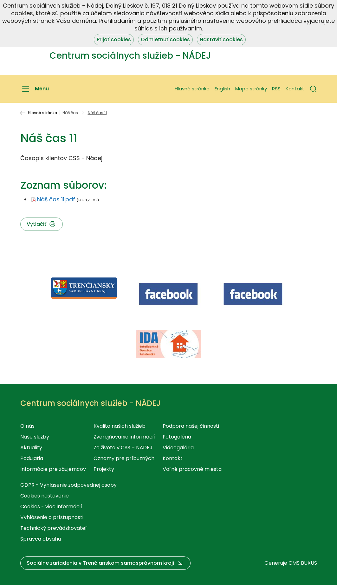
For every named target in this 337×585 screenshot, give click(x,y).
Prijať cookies (114, 39)
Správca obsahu (40, 539)
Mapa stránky (251, 88)
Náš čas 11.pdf (57, 199)
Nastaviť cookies (221, 39)
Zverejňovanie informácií (124, 436)
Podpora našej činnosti (191, 426)
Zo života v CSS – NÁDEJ (123, 447)
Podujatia (31, 458)
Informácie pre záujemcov (53, 469)
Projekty (104, 469)
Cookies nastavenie (44, 495)
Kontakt (295, 88)
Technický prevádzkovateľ (53, 528)
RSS (276, 88)
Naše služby (34, 436)
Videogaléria (178, 447)
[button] (313, 89)
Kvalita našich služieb (120, 426)
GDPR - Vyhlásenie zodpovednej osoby (68, 485)
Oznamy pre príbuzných (124, 458)
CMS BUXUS (302, 563)
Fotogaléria (177, 436)
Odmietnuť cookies (165, 39)
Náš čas (70, 112)
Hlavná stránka (192, 88)
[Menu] (34, 89)
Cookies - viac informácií (51, 506)
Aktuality (31, 447)
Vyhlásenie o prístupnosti (51, 517)
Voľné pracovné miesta (192, 469)
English (222, 88)
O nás (27, 426)
